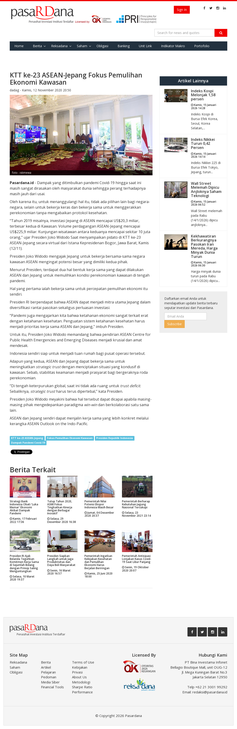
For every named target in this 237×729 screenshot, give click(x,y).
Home (19, 46)
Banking (124, 46)
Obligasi (102, 46)
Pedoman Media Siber (50, 679)
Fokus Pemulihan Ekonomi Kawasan (70, 438)
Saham (82, 46)
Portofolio (201, 46)
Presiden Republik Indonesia (114, 438)
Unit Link (145, 46)
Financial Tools (52, 687)
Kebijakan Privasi (79, 669)
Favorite (20, 55)
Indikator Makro (173, 46)
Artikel (46, 667)
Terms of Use (83, 662)
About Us (79, 677)
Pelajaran (48, 672)
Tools (40, 55)
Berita (37, 46)
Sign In (182, 9)
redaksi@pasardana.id (209, 692)
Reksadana (59, 46)
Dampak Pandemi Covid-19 (28, 443)
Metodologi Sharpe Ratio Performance (82, 687)
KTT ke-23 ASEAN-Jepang (27, 438)
